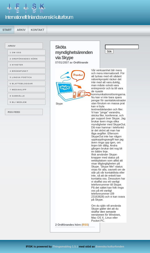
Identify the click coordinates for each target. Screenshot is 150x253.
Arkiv (21, 29)
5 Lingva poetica (21, 77)
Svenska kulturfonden (110, 246)
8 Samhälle (17, 96)
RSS (85, 224)
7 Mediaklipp (18, 90)
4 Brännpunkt (19, 71)
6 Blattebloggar (21, 83)
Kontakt (37, 29)
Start (7, 29)
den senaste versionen (103, 213)
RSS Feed (14, 112)
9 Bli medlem (18, 102)
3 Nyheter (16, 65)
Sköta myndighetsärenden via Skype (73, 52)
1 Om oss (15, 52)
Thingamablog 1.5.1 (65, 246)
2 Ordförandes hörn (24, 59)
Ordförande (80, 62)
